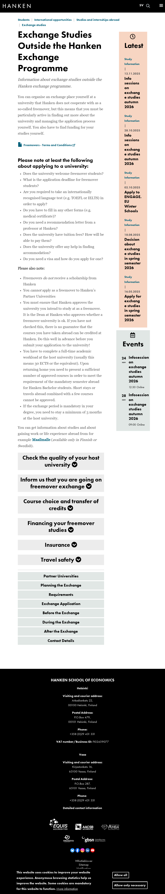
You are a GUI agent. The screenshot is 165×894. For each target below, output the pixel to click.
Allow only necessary (130, 887)
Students (23, 20)
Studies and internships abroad (97, 20)
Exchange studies (34, 25)
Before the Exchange (61, 612)
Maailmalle (41, 440)
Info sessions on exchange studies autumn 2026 (132, 92)
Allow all (120, 877)
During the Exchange (60, 622)
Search (148, 6)
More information (67, 891)
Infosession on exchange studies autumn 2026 (139, 369)
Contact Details (61, 640)
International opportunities (53, 20)
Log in (154, 5)
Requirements (61, 594)
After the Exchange (61, 631)
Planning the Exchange (61, 585)
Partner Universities (61, 576)
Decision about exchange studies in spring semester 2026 (132, 253)
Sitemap (84, 865)
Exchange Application (61, 603)
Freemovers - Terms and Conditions (49, 145)
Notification (84, 868)
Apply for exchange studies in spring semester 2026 (132, 308)
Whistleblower (83, 861)
